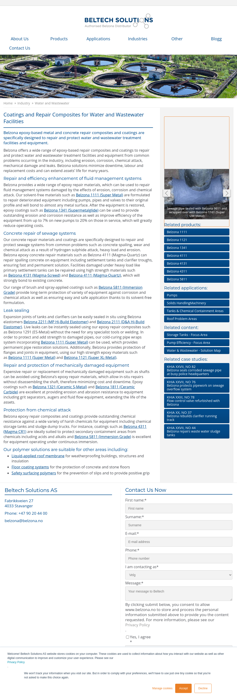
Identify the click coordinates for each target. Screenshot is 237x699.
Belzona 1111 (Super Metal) (99, 194)
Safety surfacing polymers (34, 473)
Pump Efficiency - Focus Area (188, 342)
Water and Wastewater (52, 103)
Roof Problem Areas (182, 319)
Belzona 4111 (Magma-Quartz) (95, 275)
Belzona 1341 (177, 247)
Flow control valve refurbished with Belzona (196, 401)
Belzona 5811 (177, 279)
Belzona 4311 (177, 271)
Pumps (172, 295)
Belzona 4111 (177, 255)
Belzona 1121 (177, 240)
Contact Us (19, 48)
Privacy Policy (16, 662)
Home (8, 103)
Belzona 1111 (177, 232)
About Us (19, 38)
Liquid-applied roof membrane (38, 455)
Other (177, 38)
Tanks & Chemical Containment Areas (195, 311)
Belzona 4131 (177, 263)
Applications (98, 38)
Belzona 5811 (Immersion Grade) (103, 436)
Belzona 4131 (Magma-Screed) (34, 275)
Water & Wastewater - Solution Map (194, 350)
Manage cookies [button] (162, 688)
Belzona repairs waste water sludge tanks (196, 431)
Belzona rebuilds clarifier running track (196, 416)
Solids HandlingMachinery (186, 303)
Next (227, 193)
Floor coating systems (30, 467)
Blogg (216, 38)
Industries (137, 38)
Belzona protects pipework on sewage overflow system (196, 385)
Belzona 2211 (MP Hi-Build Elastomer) (56, 321)
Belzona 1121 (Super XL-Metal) (90, 357)
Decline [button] (203, 688)
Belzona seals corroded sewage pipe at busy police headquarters (196, 370)
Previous (166, 193)
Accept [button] (183, 688)
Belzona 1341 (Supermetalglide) (71, 210)
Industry (24, 103)
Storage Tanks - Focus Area (187, 334)
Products (59, 38)
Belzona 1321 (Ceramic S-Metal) (60, 386)
